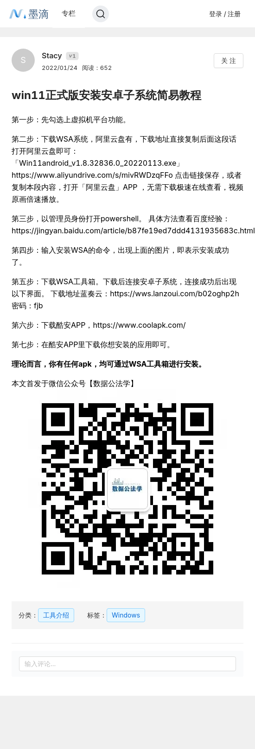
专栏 (69, 13)
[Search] (100, 14)
